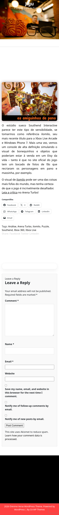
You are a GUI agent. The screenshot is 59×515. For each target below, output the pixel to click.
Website (10, 373)
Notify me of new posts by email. (24, 419)
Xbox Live (31, 230)
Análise (12, 226)
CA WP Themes (37, 509)
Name (9, 344)
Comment (12, 300)
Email (9, 361)
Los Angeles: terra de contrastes (24, 248)
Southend (7, 230)
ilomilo (21, 179)
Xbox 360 (19, 230)
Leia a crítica (9, 192)
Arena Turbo (25, 226)
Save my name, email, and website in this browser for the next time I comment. (27, 392)
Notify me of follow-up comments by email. (26, 407)
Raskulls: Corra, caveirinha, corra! (26, 242)
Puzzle (45, 226)
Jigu (29, 4)
